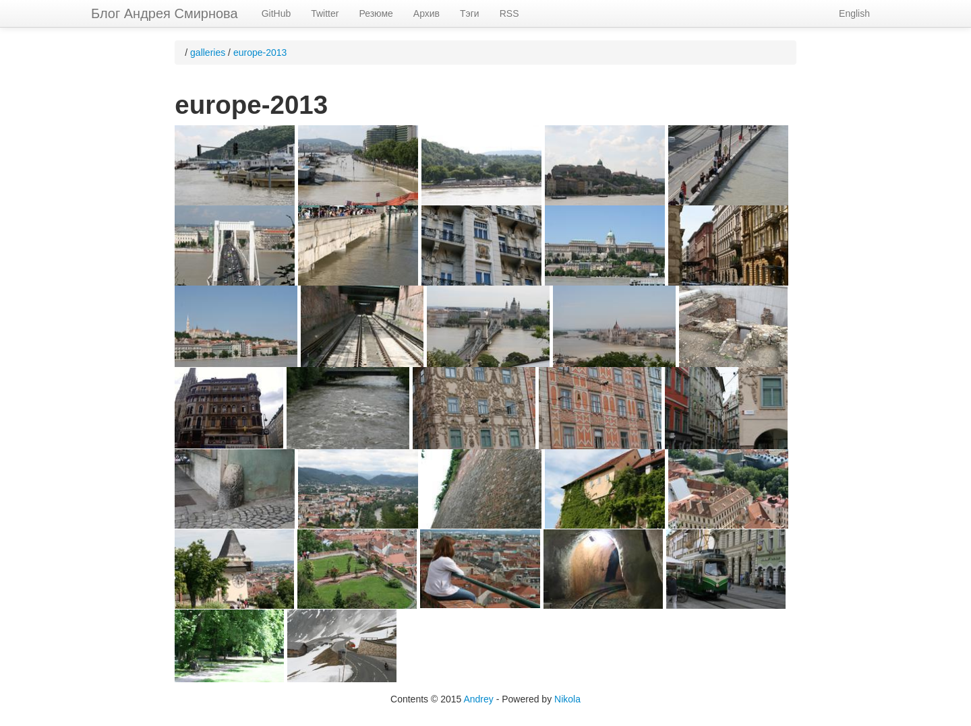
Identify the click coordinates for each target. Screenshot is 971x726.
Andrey (478, 699)
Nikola (567, 699)
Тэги (469, 13)
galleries (207, 52)
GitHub (276, 13)
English (854, 13)
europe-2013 (260, 52)
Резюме (375, 13)
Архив (426, 13)
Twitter (325, 13)
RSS (509, 13)
